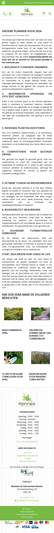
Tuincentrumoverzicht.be (27, 514)
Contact (27, 458)
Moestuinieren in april (11, 331)
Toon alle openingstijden (27, 441)
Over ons (28, 452)
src (50, 13)
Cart (43, 13)
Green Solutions (27, 511)
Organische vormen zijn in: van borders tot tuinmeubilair (40, 334)
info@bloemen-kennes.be (28, 500)
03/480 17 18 (28, 497)
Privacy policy (27, 517)
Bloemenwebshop (28, 461)
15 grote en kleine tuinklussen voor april (12, 376)
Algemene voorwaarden (27, 455)
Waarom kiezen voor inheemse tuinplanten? (37, 376)
